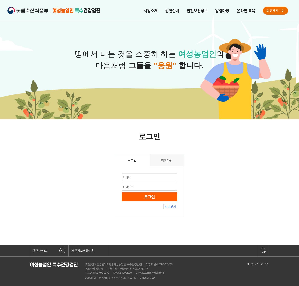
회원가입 (167, 160)
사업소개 (151, 11)
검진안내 (172, 11)
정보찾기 (170, 206)
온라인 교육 (246, 11)
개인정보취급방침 (82, 250)
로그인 (149, 197)
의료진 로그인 (275, 10)
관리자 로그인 (258, 264)
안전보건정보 (197, 11)
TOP (263, 251)
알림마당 (222, 11)
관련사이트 (39, 250)
